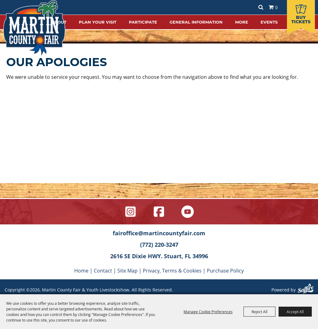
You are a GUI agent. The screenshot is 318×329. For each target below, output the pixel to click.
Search (261, 7)
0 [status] (276, 7)
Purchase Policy (225, 270)
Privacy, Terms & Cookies (172, 270)
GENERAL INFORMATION (196, 22)
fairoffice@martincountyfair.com (159, 233)
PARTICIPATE (143, 22)
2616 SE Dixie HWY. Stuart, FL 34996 (159, 256)
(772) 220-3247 (159, 244)
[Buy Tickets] (301, 14)
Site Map (127, 270)
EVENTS (269, 22)
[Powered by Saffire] (305, 289)
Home (81, 270)
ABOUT (58, 22)
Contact (103, 270)
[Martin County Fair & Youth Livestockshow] (34, 28)
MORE (241, 22)
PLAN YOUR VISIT (97, 22)
